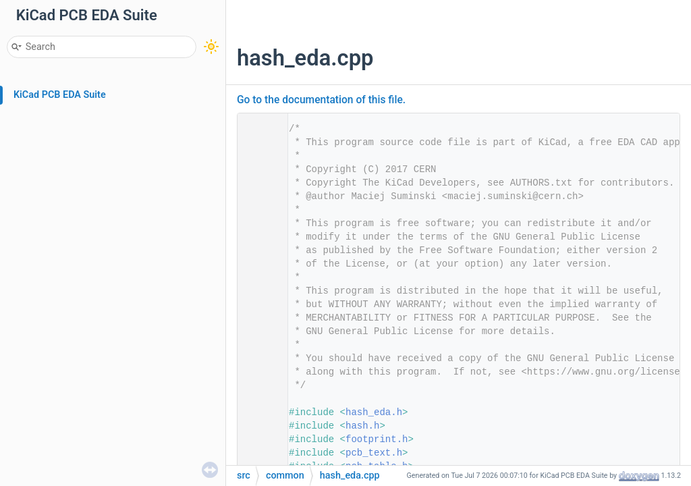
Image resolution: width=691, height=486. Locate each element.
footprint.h (377, 439)
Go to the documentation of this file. (321, 100)
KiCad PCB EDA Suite (59, 95)
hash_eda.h (374, 412)
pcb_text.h (374, 453)
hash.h (362, 426)
